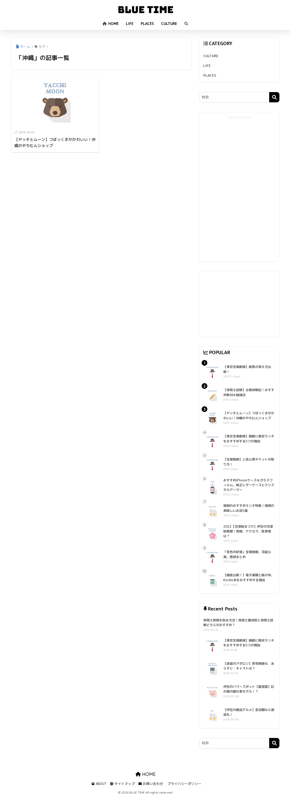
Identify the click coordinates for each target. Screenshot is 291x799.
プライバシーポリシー (184, 785)
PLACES (147, 23)
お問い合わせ (150, 785)
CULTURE (169, 23)
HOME (111, 23)
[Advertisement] (239, 190)
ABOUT (98, 785)
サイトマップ (122, 785)
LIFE (129, 23)
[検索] (274, 98)
